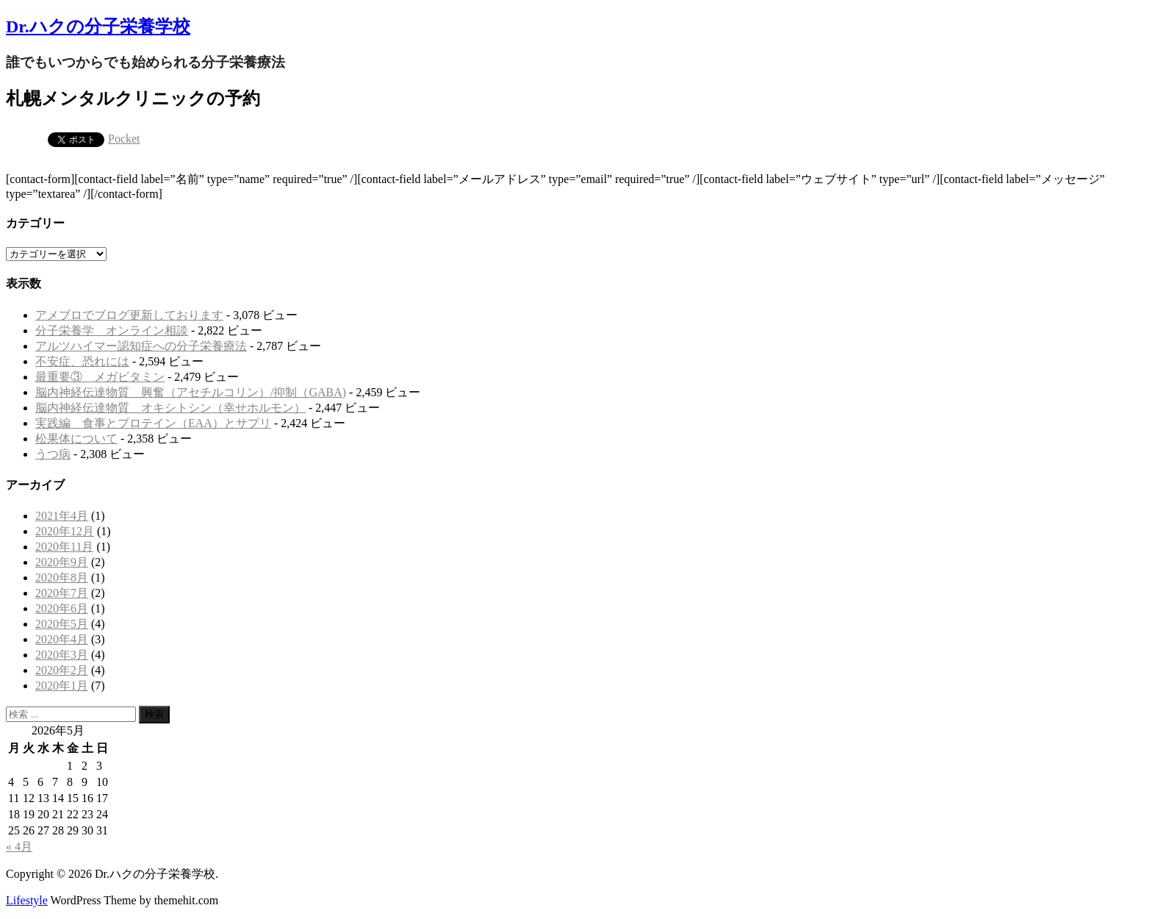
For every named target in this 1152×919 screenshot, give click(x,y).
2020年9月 (61, 562)
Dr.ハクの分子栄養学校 (98, 26)
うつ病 (53, 454)
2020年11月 (64, 546)
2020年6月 (61, 608)
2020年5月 (61, 624)
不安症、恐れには (82, 361)
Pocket (124, 138)
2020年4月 (61, 639)
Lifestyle (27, 900)
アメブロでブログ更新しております (129, 315)
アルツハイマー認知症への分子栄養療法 (141, 346)
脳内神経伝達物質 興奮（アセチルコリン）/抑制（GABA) (190, 392)
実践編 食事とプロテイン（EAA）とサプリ (153, 423)
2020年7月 (61, 593)
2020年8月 (61, 577)
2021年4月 (61, 515)
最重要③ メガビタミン (100, 377)
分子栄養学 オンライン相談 (111, 330)
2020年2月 (61, 670)
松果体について (76, 438)
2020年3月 (61, 654)
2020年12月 (64, 531)
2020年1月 (61, 685)
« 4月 (19, 846)
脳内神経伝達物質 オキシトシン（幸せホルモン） (170, 407)
